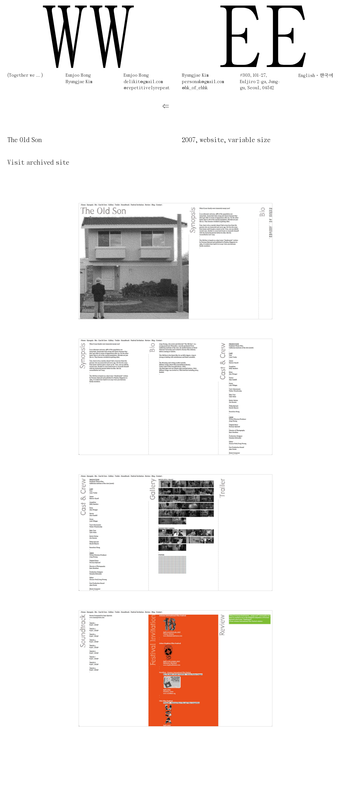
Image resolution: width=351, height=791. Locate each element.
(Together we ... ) (25, 75)
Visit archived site (38, 162)
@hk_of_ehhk (195, 88)
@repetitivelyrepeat (147, 88)
